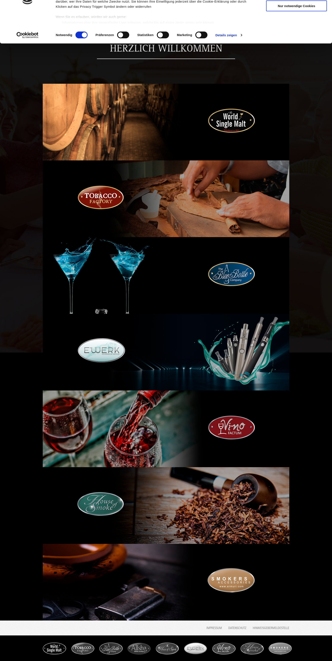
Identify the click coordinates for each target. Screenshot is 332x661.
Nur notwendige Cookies (296, 35)
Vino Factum (224, 648)
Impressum (214, 628)
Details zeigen (226, 64)
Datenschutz (237, 628)
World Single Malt (54, 648)
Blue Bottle (111, 648)
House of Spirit (167, 648)
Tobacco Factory (82, 648)
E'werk (195, 648)
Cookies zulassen (296, 10)
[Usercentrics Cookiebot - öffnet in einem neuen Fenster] (27, 65)
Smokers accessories (280, 648)
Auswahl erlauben (296, 23)
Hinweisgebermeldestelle (271, 628)
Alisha (139, 648)
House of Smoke (252, 648)
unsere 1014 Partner (84, 15)
